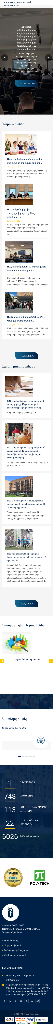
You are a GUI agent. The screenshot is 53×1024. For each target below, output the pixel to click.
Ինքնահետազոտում (26, 654)
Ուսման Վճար (11, 935)
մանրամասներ (24, 79)
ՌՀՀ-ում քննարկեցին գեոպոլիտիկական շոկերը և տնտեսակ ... (22, 208)
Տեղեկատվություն (12, 940)
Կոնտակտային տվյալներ (16, 945)
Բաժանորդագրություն (15, 950)
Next (48, 52)
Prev (4, 52)
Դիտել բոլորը (26, 351)
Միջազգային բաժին (14, 723)
